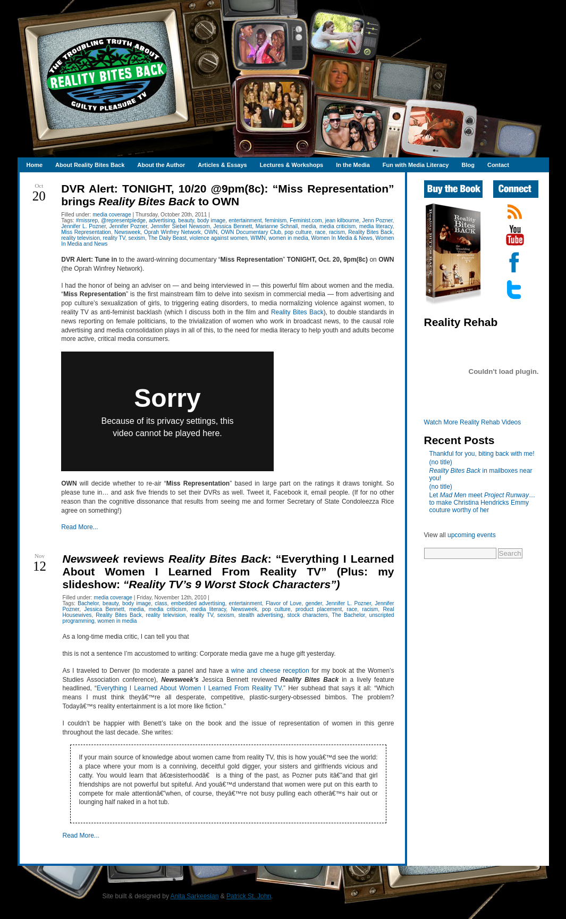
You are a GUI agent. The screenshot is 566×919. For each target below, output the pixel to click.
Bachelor (88, 603)
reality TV (114, 238)
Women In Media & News (342, 238)
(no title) (440, 462)
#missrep (87, 220)
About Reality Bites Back (89, 165)
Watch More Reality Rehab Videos (472, 422)
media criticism (337, 226)
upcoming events (471, 535)
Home (35, 165)
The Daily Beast (167, 238)
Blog (467, 165)
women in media (288, 238)
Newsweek (127, 232)
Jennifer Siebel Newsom (180, 226)
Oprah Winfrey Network (172, 232)
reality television (80, 238)
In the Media (353, 165)
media (308, 226)
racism (337, 232)
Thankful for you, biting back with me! (482, 453)
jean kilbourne (342, 220)
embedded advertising (198, 603)
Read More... (79, 527)
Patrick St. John (248, 896)
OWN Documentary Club (251, 232)
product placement (318, 609)
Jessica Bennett (233, 226)
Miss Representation (86, 232)
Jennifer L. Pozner (83, 226)
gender (314, 603)
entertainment (245, 220)
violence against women (219, 238)
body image (211, 220)
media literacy (376, 226)
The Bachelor (348, 615)
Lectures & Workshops (292, 165)
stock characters (308, 615)
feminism (275, 220)
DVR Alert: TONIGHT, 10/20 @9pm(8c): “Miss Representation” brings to (227, 194)
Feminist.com (306, 220)
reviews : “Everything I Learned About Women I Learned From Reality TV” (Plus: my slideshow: (228, 571)
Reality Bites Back (370, 232)
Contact (498, 165)
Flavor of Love (284, 603)
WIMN (257, 238)
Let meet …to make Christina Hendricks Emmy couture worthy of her (482, 502)
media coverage (111, 215)
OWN (210, 232)
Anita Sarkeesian (195, 896)
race (320, 232)
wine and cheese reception (270, 670)
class (161, 603)
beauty (186, 220)
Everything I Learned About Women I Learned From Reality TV (189, 688)
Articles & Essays (222, 165)
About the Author (161, 165)
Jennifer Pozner (128, 226)
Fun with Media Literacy (416, 165)
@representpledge (123, 220)
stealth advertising (260, 615)
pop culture (297, 232)
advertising (162, 220)
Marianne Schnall (277, 226)
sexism (136, 238)
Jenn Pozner (377, 220)
